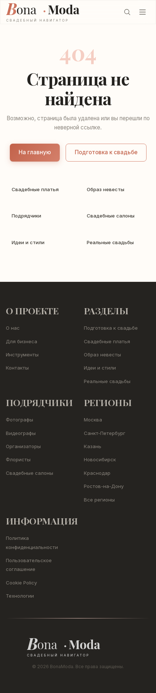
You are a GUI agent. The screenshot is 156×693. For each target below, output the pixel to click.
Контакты (17, 368)
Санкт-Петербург (104, 433)
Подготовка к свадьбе (106, 152)
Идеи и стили (100, 368)
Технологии (20, 596)
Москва (93, 420)
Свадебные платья (107, 341)
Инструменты (22, 354)
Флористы (18, 459)
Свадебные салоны (29, 473)
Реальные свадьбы (107, 381)
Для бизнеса (21, 341)
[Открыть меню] (142, 12)
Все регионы (99, 500)
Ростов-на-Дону (104, 486)
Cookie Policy (21, 583)
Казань (92, 446)
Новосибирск (100, 459)
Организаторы (23, 446)
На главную (35, 152)
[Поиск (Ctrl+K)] (127, 12)
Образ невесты (102, 354)
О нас (13, 328)
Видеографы (21, 433)
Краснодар (97, 473)
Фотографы (19, 420)
